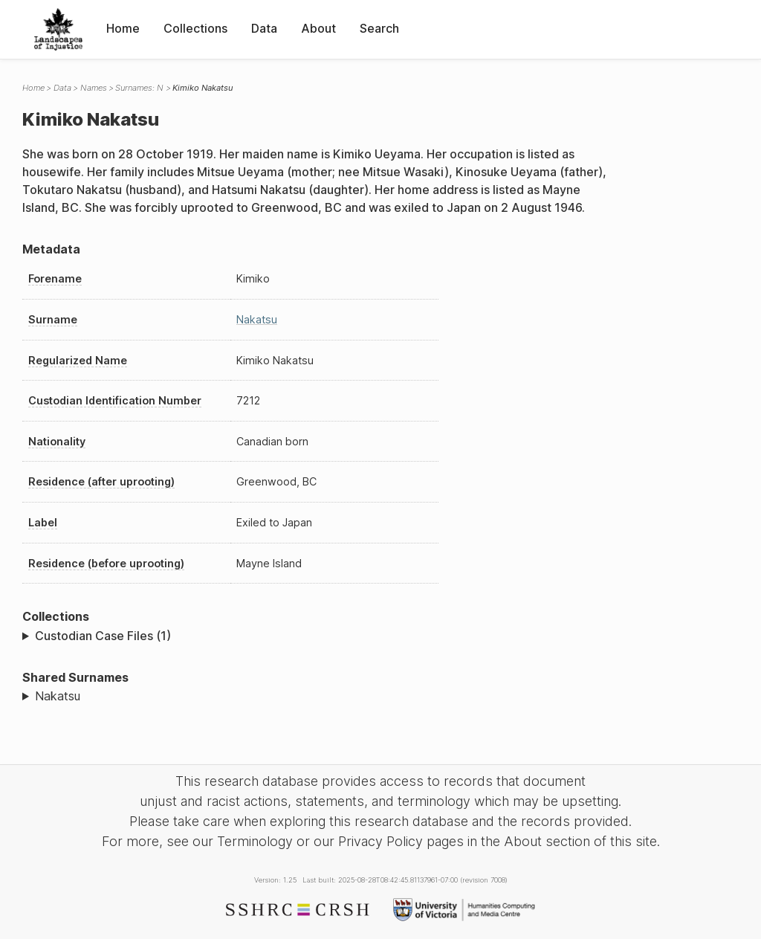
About (318, 28)
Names (93, 88)
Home (123, 28)
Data (264, 28)
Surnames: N (139, 88)
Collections (195, 28)
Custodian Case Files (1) (103, 635)
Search (379, 28)
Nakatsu (256, 319)
